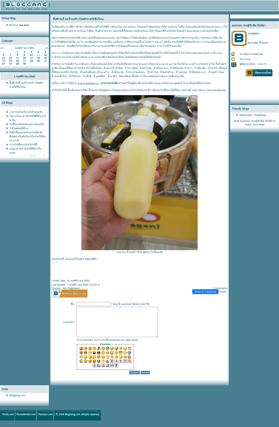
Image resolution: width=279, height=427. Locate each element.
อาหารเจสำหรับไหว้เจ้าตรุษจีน (26, 112)
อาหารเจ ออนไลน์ (61, 57)
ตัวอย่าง (13, 25)
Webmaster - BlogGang (252, 115)
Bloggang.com (17, 401)
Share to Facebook (205, 291)
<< (2, 47)
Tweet (222, 291)
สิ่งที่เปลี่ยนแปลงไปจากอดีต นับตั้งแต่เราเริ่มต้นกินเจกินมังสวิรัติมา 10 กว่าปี (27, 136)
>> (46, 47)
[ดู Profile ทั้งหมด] (257, 42)
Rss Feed (245, 59)
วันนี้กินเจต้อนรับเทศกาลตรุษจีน (26, 124)
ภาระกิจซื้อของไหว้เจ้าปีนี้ (23, 144)
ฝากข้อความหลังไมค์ (251, 54)
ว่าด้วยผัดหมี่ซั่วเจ (18, 128)
